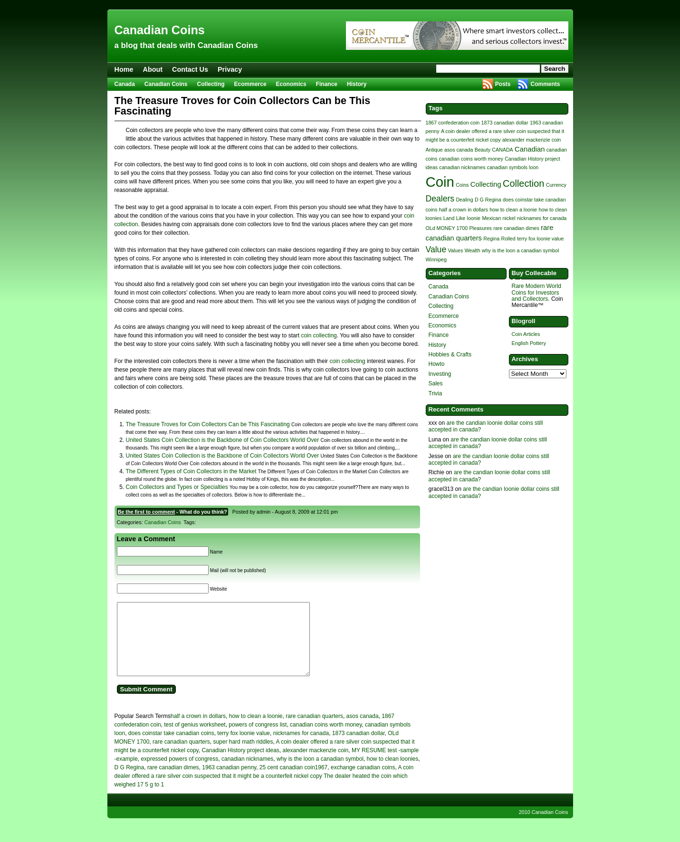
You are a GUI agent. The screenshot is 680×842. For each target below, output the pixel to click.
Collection (523, 183)
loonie (473, 218)
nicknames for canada (301, 747)
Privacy (230, 69)
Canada (125, 84)
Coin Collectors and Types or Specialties (177, 487)
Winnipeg (436, 259)
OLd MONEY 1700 (447, 228)
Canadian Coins (160, 30)
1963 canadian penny (229, 781)
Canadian (530, 149)
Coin (440, 182)
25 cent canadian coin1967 (293, 781)
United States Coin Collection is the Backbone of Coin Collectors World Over (222, 440)
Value (436, 249)
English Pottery (529, 343)
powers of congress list (258, 739)
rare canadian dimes (173, 781)
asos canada (362, 730)
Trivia (435, 393)
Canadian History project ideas (240, 764)
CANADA (502, 150)
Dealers (440, 198)
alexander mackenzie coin (315, 764)
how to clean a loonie (256, 730)
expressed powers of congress (180, 773)
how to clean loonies (392, 773)
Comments (545, 84)
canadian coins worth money (326, 739)
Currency (556, 185)
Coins (462, 185)
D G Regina (129, 781)
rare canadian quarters (314, 730)
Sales (436, 383)
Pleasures (480, 228)
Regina (491, 238)
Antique (434, 150)
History (356, 84)
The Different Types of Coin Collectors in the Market (191, 471)
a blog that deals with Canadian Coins (186, 45)
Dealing (464, 199)
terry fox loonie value (243, 747)
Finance (326, 84)
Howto (437, 364)
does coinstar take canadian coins (171, 747)
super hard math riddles (243, 756)
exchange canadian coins (363, 781)
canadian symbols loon (512, 167)
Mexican (491, 218)
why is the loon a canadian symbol (320, 773)
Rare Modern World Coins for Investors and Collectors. (536, 292)
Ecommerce (250, 84)
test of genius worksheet (194, 739)
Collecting (211, 84)
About (153, 69)
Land (449, 218)
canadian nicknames (247, 773)
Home (124, 69)
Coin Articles (526, 334)
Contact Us (190, 69)
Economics (291, 84)
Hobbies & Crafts (450, 354)
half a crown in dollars (198, 730)
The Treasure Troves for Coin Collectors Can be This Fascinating (208, 424)
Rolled (508, 238)
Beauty (482, 150)
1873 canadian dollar (358, 747)
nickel (508, 218)
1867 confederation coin (453, 122)
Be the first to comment (146, 512)
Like (461, 218)
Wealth (472, 250)
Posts (503, 84)
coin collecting (318, 335)
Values (455, 250)
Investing (440, 374)
